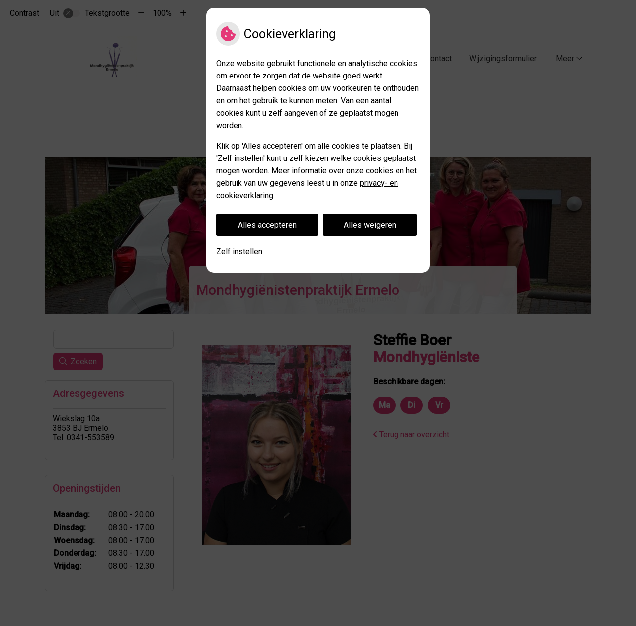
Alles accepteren (267, 225)
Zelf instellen (239, 251)
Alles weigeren (370, 225)
